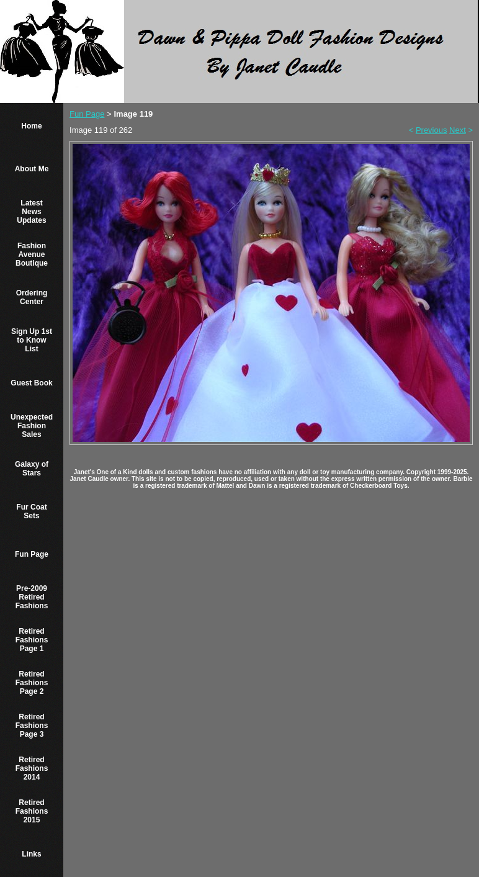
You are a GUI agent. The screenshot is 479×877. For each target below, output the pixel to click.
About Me (32, 168)
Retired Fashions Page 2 (32, 683)
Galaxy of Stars (31, 468)
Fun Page (31, 554)
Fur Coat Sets (31, 511)
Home (31, 126)
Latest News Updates (31, 212)
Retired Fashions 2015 (32, 811)
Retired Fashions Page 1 (32, 640)
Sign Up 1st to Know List (31, 340)
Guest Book (31, 383)
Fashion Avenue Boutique (32, 254)
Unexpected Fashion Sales (32, 426)
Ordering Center (32, 297)
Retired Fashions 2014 (32, 768)
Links (31, 854)
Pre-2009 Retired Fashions (32, 597)
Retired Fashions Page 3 (32, 726)
